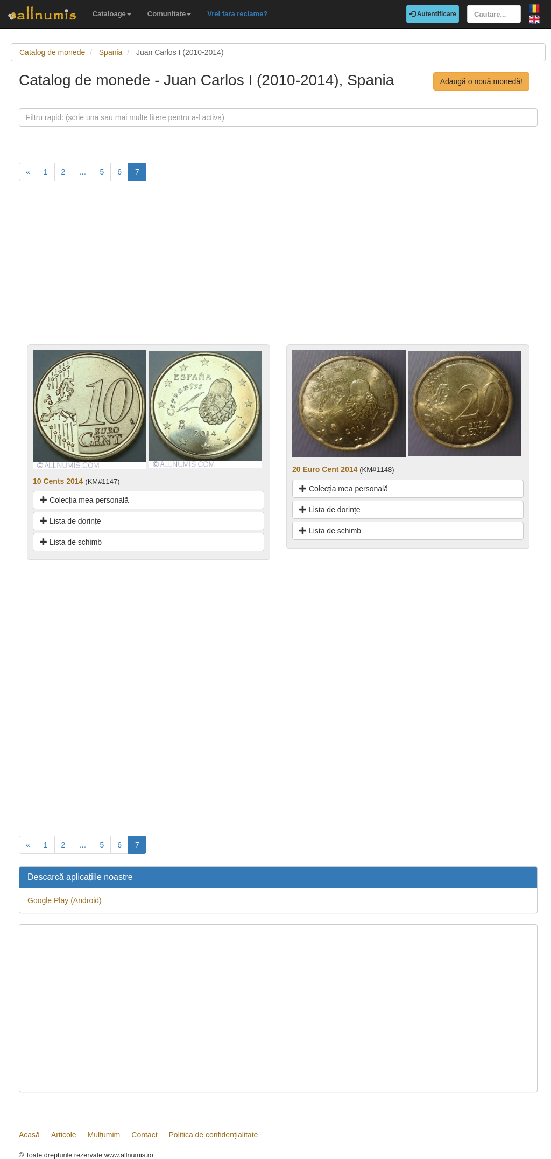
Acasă (29, 1134)
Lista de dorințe (70, 521)
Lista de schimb (71, 542)
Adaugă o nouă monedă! (481, 81)
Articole (63, 1134)
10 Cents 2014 (58, 481)
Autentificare (432, 14)
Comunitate (169, 14)
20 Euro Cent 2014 (324, 469)
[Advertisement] (278, 268)
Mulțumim (104, 1134)
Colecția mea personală (84, 500)
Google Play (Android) (64, 900)
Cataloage (112, 14)
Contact (144, 1134)
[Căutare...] (494, 14)
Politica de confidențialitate (213, 1134)
